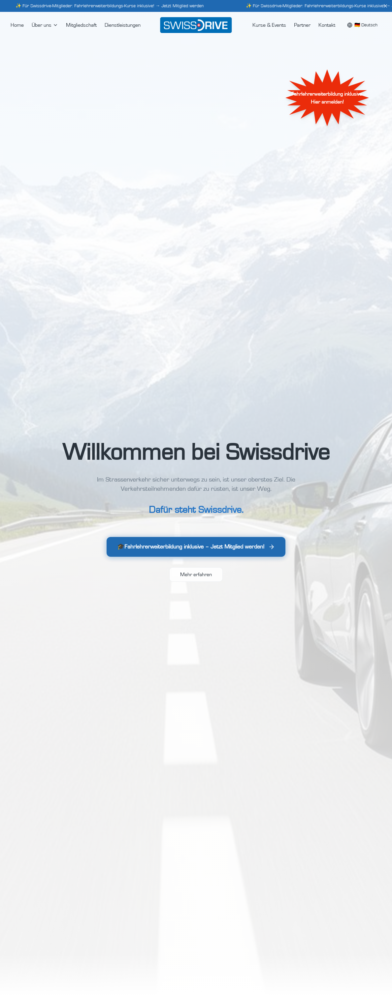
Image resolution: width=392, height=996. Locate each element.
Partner (302, 25)
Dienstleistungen (123, 25)
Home (17, 25)
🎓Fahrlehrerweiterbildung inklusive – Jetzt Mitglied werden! (196, 548)
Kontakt (326, 25)
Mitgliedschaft (81, 25)
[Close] (385, 6)
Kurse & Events (269, 25)
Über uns (45, 25)
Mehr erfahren (196, 574)
